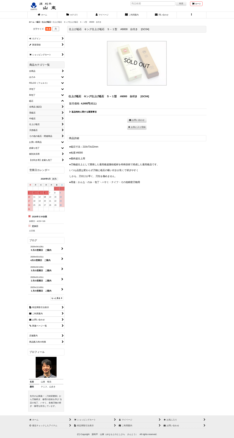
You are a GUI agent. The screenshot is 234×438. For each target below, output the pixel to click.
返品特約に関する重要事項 (83, 112)
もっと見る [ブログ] (56, 298)
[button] (192, 15)
